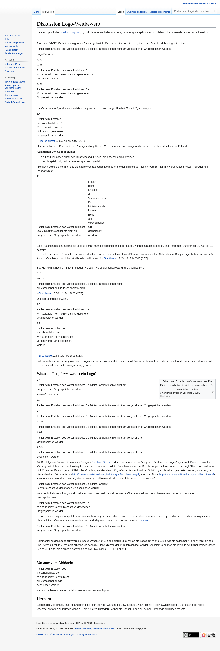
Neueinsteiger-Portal (15, 42)
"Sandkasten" (11, 50)
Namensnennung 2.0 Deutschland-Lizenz (95, 628)
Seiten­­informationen (15, 102)
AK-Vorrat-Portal (13, 64)
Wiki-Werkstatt (12, 46)
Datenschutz (42, 634)
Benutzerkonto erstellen (194, 3)
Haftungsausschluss (87, 634)
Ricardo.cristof (47, 140)
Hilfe (7, 39)
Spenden (9, 71)
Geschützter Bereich (15, 67)
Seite (36, 11)
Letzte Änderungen (14, 53)
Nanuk (144, 520)
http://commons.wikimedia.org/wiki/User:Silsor (185, 474)
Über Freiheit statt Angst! (62, 634)
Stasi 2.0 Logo (68, 32)
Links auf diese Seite (15, 82)
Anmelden (212, 3)
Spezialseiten (11, 91)
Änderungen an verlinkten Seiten (13, 86)
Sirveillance (110, 258)
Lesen (120, 11)
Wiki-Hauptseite (12, 35)
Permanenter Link (13, 98)
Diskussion (48, 11)
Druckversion (11, 95)
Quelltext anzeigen (137, 11)
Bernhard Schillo (101, 462)
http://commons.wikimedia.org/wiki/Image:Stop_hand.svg (104, 474)
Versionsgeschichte (160, 11)
